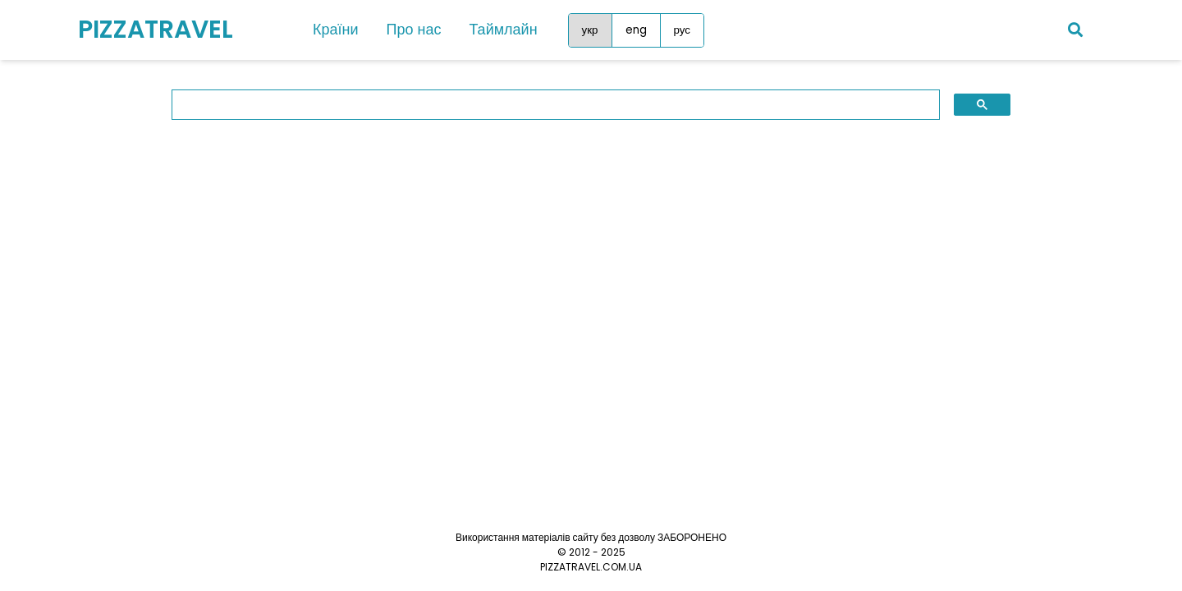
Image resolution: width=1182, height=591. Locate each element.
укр (590, 30)
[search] (543, 104)
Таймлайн (503, 29)
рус (682, 30)
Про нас (414, 29)
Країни (336, 29)
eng (636, 30)
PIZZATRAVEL (155, 29)
